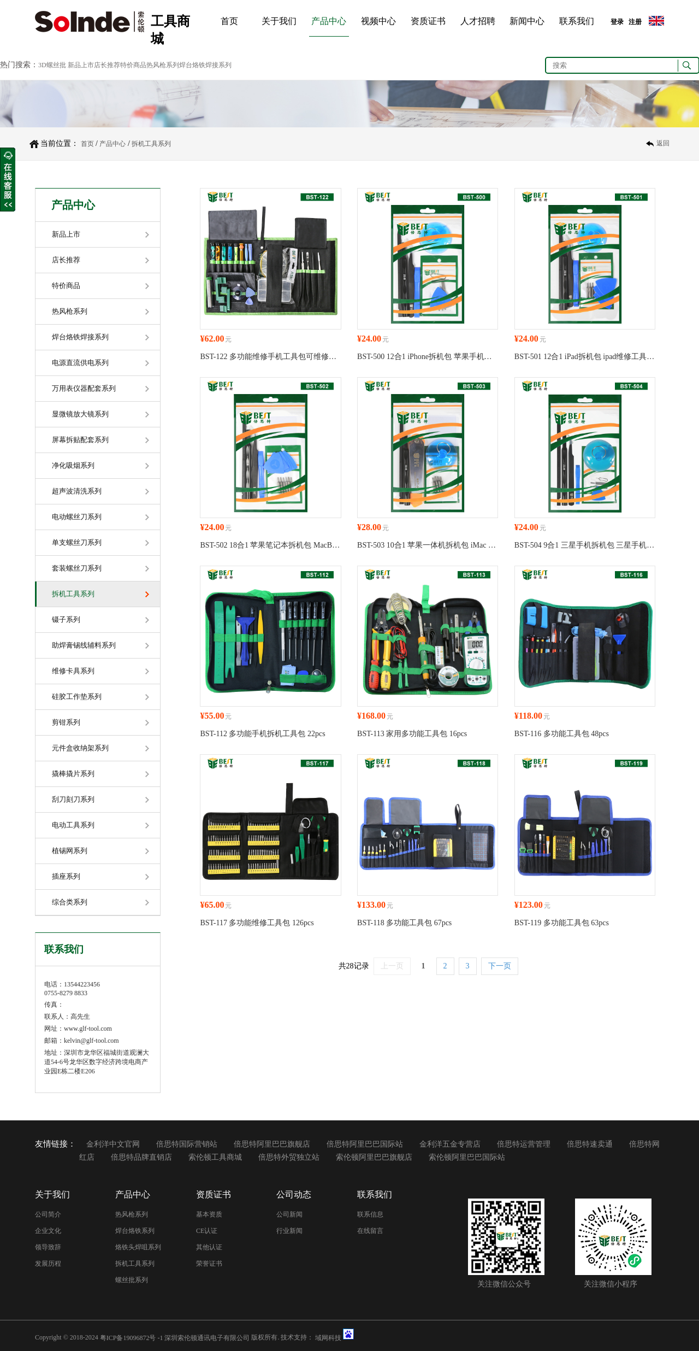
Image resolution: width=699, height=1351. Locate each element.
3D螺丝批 (52, 65)
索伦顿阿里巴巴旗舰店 (374, 1157)
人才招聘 (477, 21)
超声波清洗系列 (77, 491)
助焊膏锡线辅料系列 (84, 645)
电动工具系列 (73, 825)
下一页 (499, 966)
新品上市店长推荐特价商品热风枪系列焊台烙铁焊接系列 (150, 65)
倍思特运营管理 (523, 1144)
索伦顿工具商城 (215, 1157)
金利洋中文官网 (113, 1144)
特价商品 (66, 285)
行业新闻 (289, 1231)
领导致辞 (48, 1247)
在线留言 (370, 1231)
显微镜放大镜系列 (80, 414)
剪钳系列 (66, 722)
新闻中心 (527, 21)
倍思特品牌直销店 (141, 1157)
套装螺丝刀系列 (77, 568)
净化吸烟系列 (73, 465)
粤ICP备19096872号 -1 (131, 1337)
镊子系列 (66, 619)
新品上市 (66, 234)
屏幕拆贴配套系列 (80, 440)
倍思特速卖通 (590, 1144)
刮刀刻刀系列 (73, 799)
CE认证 (206, 1231)
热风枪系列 (69, 311)
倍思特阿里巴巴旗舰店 (272, 1144)
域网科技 (328, 1337)
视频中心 (378, 21)
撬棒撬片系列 (73, 774)
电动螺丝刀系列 (77, 517)
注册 (635, 22)
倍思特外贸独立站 (288, 1157)
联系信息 (370, 1214)
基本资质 (209, 1214)
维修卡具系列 (73, 671)
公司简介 (48, 1214)
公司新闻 (289, 1214)
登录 (617, 22)
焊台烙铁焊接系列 (80, 337)
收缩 (7, 180)
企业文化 (48, 1231)
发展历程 (48, 1263)
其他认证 (209, 1247)
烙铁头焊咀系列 (138, 1247)
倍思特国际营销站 (186, 1144)
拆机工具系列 (151, 144)
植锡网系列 (69, 851)
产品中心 (328, 21)
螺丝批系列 (131, 1280)
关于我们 (279, 21)
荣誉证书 (209, 1263)
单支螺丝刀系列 (77, 542)
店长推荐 (66, 260)
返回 (663, 144)
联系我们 (576, 21)
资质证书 (428, 21)
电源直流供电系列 (80, 363)
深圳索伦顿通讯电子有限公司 (207, 1337)
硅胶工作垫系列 (77, 696)
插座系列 (66, 876)
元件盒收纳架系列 (80, 748)
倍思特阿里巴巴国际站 (365, 1144)
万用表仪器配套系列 (84, 388)
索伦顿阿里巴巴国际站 (467, 1157)
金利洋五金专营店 (450, 1144)
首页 (229, 21)
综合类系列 (69, 902)
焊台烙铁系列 (135, 1231)
